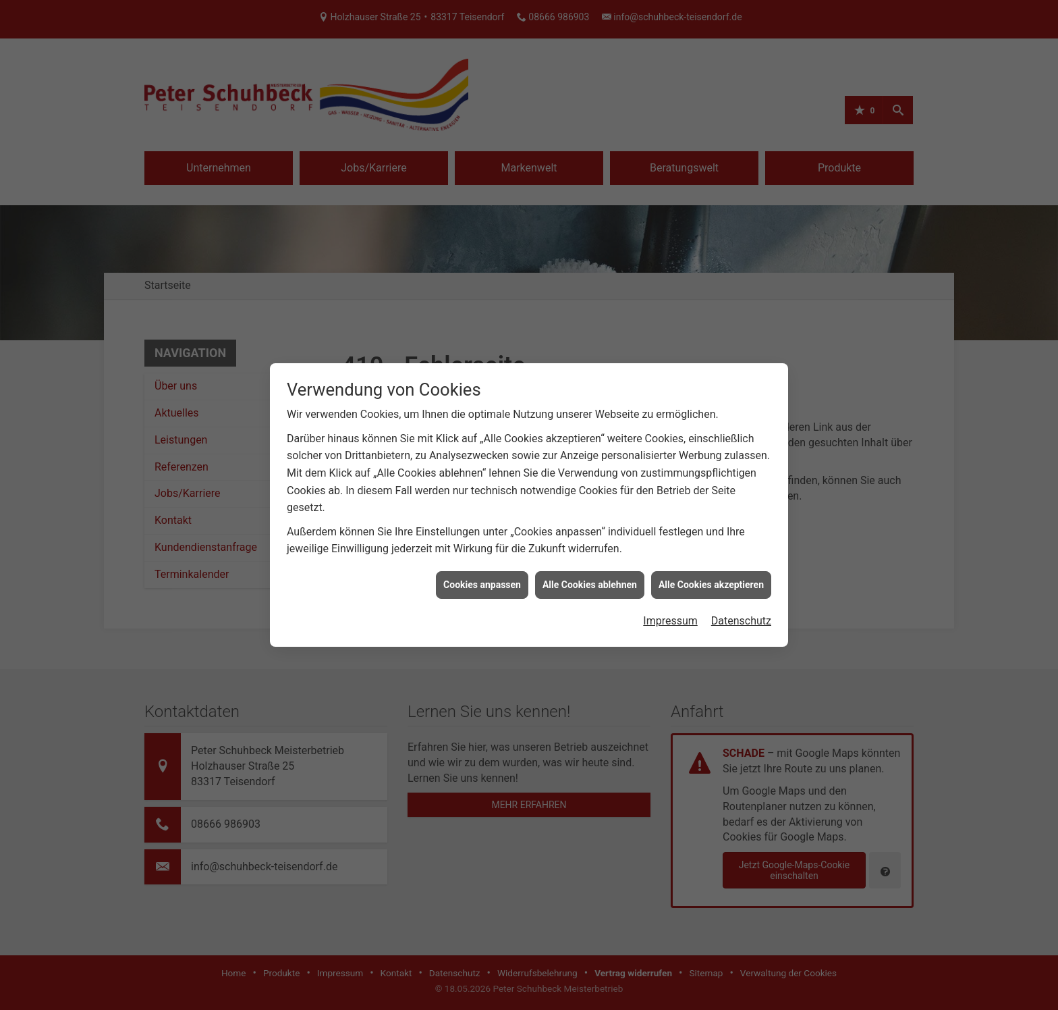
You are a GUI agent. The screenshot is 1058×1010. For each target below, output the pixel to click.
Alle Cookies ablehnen (589, 578)
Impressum (670, 614)
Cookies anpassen (482, 578)
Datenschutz (741, 614)
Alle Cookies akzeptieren (711, 578)
